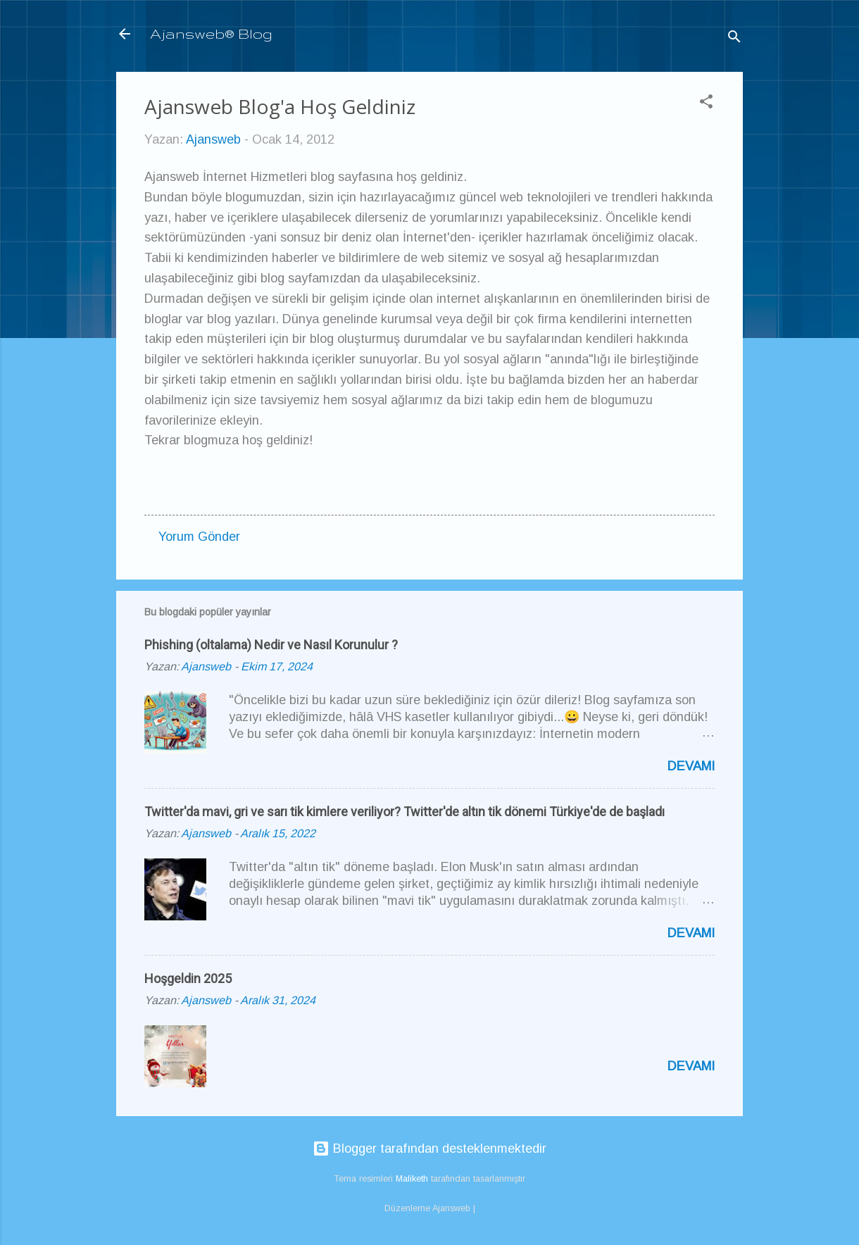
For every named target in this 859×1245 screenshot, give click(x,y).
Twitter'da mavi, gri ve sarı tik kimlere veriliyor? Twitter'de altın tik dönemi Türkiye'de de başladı (404, 811)
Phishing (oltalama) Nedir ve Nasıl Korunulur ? (271, 644)
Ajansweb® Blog (211, 33)
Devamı (691, 766)
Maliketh (412, 1179)
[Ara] (734, 38)
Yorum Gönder (199, 537)
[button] (706, 103)
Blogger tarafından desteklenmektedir (429, 1148)
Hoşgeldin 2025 (188, 978)
